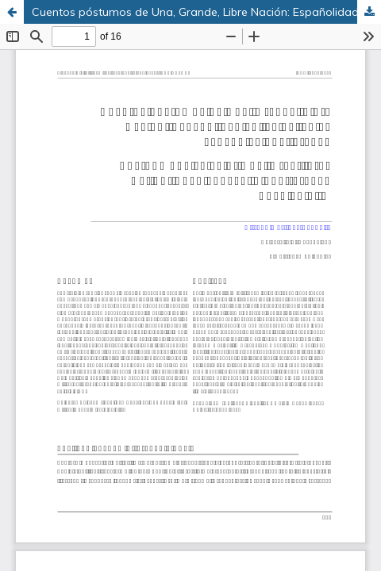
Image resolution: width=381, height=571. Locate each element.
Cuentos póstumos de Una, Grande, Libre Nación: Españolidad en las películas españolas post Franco (206, 12)
